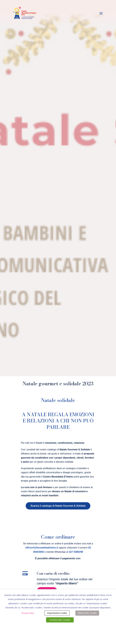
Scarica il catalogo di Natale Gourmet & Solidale (58, 505)
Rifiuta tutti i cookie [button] (87, 613)
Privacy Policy (28, 613)
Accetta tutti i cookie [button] (60, 619)
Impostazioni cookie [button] (57, 613)
